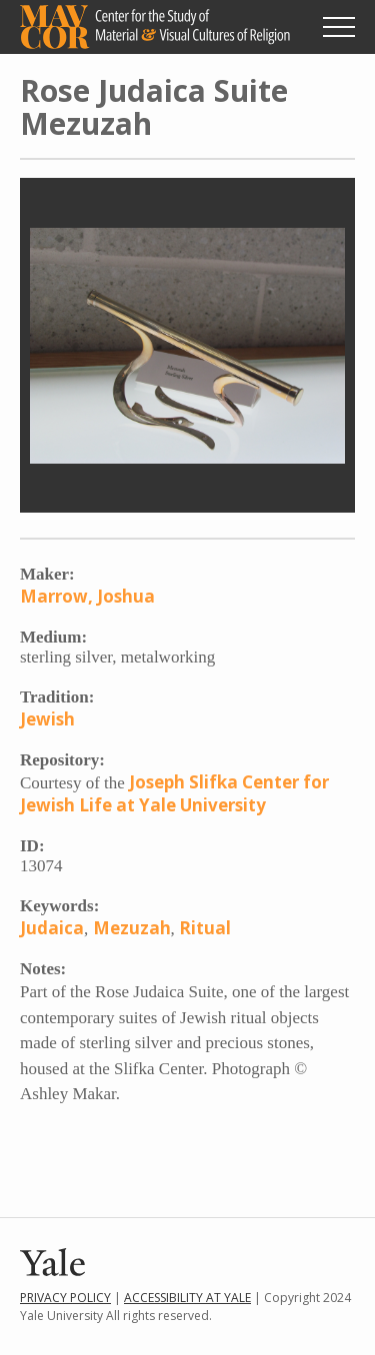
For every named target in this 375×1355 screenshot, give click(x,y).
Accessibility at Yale (187, 1297)
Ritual (205, 927)
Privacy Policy (65, 1297)
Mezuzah (132, 927)
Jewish (47, 718)
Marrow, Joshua (87, 596)
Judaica (52, 927)
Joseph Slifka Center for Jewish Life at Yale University (174, 793)
